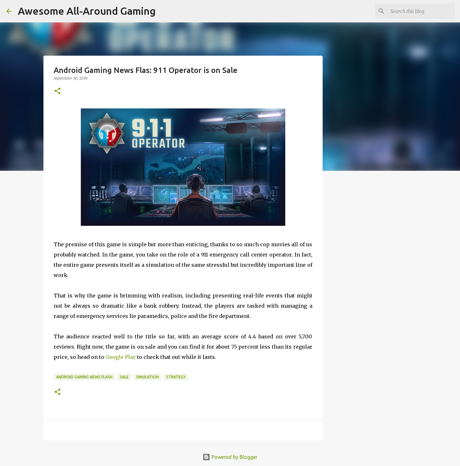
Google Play (120, 357)
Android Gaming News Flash (84, 377)
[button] (57, 91)
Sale (124, 377)
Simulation (147, 377)
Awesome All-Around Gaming (87, 11)
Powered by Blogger (230, 457)
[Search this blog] (421, 11)
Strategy (176, 377)
